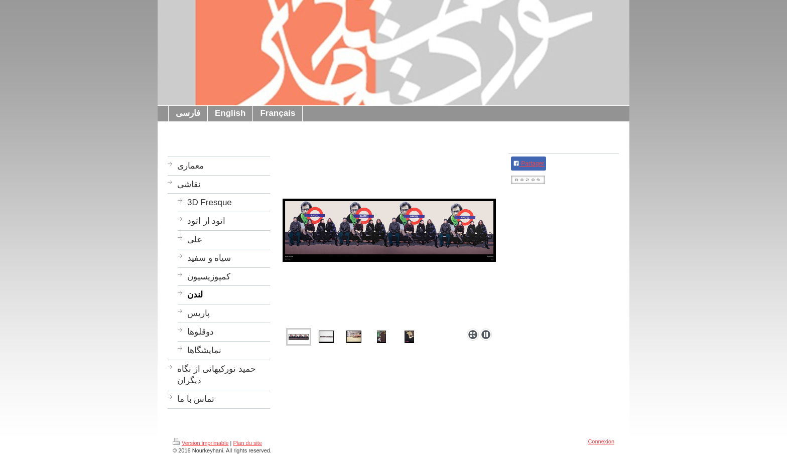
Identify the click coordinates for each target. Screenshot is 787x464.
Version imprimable (201, 443)
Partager (528, 163)
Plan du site (247, 443)
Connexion (601, 441)
